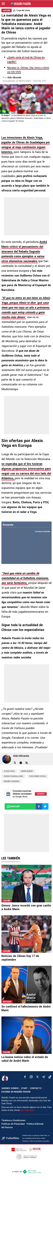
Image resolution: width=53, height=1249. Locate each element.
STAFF (24, 1088)
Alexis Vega (9, 771)
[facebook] (25, 1077)
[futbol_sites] (10, 1138)
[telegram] (43, 1077)
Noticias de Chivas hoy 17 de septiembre (20, 958)
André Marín (27, 771)
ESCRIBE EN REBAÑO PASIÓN (15, 1091)
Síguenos (41, 794)
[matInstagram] (31, 1077)
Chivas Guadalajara (13, 776)
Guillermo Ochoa (37, 776)
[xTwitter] (37, 1077)
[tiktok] (50, 1077)
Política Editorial (35, 1123)
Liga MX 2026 (23, 10)
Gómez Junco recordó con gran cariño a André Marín (26, 907)
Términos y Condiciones (13, 1120)
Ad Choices (7, 1127)
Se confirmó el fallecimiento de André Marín (26, 1008)
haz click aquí (27, 1110)
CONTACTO (35, 1088)
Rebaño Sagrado (11, 781)
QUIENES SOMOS (10, 1088)
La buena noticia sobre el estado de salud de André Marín (24, 1059)
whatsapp (13, 806)
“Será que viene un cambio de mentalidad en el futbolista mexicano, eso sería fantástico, (25, 578)
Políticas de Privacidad (13, 1123)
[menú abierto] (3, 4)
